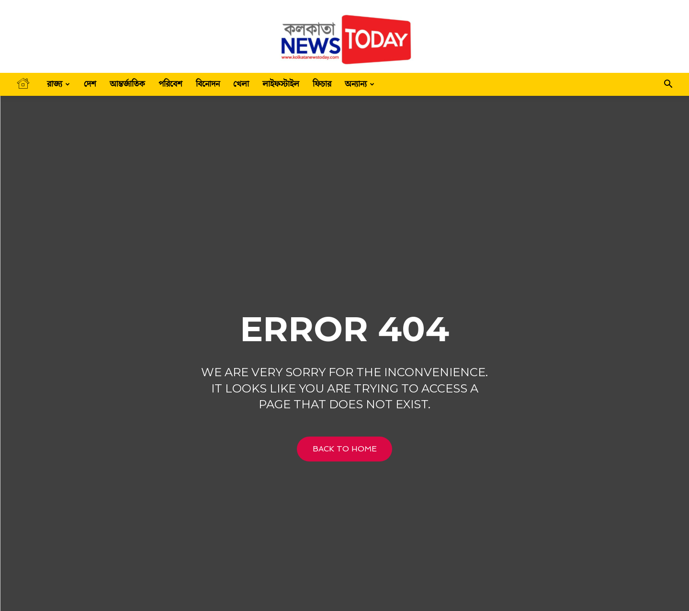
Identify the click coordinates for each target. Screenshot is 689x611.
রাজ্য (58, 84)
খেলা (241, 84)
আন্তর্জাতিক (127, 84)
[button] (667, 85)
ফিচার (322, 84)
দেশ (90, 84)
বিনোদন (208, 84)
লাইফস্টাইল (280, 84)
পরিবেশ (170, 84)
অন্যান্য (359, 84)
